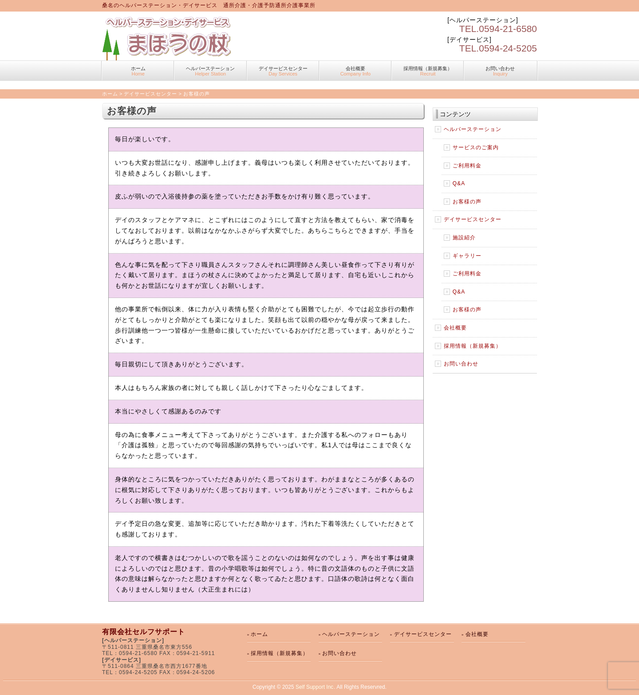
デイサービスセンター (283, 71)
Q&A (459, 183)
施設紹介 (464, 237)
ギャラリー (467, 256)
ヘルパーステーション (210, 71)
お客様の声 (467, 202)
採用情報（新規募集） (428, 71)
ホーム (138, 71)
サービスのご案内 (476, 147)
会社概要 (355, 71)
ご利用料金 (467, 166)
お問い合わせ (500, 71)
